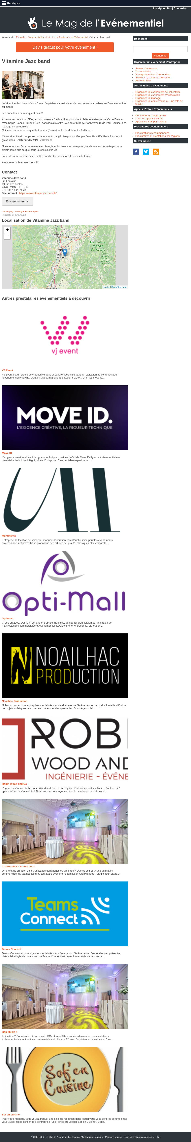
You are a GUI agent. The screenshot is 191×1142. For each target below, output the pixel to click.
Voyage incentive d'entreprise (152, 74)
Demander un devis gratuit (150, 115)
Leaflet (106, 287)
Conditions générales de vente (139, 1137)
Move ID (7, 453)
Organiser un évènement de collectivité (158, 91)
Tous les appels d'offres (149, 118)
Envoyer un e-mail (17, 201)
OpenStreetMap (119, 287)
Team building (143, 71)
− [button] (7, 236)
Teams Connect (11, 949)
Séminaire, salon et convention (153, 77)
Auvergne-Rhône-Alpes (26, 211)
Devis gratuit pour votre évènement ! (64, 47)
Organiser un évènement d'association (157, 94)
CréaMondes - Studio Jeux (18, 866)
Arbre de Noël (143, 80)
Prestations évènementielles (30, 37)
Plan (158, 1137)
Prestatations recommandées (152, 132)
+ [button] (7, 230)
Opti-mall (7, 618)
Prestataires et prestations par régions (157, 135)
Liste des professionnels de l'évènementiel (67, 37)
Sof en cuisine (11, 1114)
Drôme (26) (7, 211)
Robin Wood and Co (14, 783)
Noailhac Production (14, 701)
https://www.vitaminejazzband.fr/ (38, 193)
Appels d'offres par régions (150, 121)
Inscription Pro (162, 8)
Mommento (9, 535)
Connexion (180, 8)
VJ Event (7, 370)
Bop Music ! (9, 1031)
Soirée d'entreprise (146, 68)
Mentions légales (113, 1137)
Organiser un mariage (148, 98)
